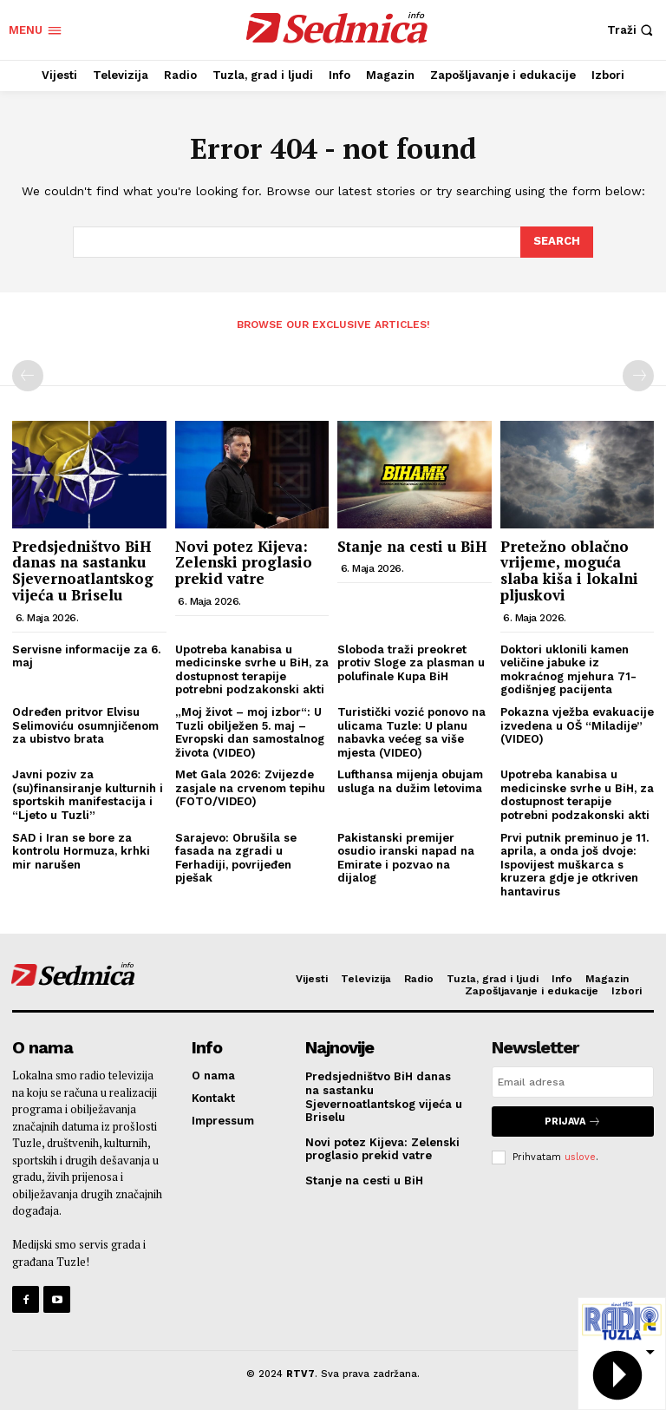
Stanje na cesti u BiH (411, 546)
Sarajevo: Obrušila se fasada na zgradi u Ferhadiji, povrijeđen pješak (236, 858)
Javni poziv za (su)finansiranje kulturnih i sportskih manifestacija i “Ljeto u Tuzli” (87, 795)
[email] (573, 1082)
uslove (580, 1157)
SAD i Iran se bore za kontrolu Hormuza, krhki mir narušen (81, 851)
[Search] (556, 242)
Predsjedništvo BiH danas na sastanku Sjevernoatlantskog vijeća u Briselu (82, 570)
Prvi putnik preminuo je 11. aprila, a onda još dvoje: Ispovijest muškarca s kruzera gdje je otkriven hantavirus (574, 864)
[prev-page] (27, 375)
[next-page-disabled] (638, 375)
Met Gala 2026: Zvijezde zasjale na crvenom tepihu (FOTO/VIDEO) (250, 788)
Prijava (573, 1121)
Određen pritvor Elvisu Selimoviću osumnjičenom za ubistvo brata (85, 725)
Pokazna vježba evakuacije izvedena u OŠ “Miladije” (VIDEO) (577, 725)
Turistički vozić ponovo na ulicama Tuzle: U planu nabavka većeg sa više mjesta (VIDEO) (411, 732)
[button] (632, 30)
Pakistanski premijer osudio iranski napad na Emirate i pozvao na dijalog (405, 858)
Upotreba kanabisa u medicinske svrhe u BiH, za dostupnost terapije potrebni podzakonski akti (252, 670)
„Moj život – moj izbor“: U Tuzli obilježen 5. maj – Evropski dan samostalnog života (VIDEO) (249, 732)
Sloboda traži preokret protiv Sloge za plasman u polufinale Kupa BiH (411, 663)
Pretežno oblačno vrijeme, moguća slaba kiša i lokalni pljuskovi (569, 570)
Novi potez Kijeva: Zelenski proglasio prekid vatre (243, 562)
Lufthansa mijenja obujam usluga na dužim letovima (410, 781)
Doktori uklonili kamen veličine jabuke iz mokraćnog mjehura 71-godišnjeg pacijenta (568, 670)
